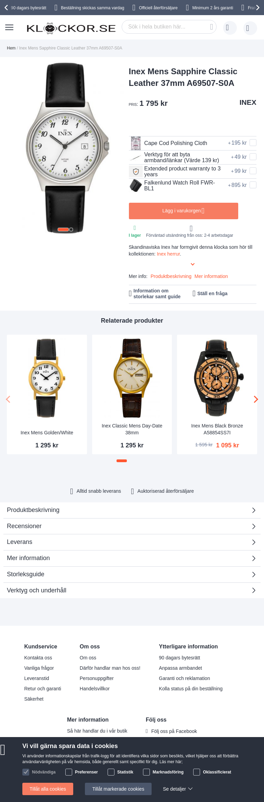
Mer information (211, 276)
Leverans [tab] (19, 541)
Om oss (88, 657)
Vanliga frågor (39, 668)
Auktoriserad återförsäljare (166, 491)
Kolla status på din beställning (190, 688)
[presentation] (7, 7)
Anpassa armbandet (180, 668)
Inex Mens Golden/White (47, 432)
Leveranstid (36, 678)
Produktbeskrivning (171, 276)
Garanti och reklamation (184, 678)
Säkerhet (33, 699)
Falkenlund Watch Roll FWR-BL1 (172, 185)
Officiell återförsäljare (158, 7)
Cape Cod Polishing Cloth (168, 143)
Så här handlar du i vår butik (97, 731)
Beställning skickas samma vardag (92, 7)
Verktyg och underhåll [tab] (36, 590)
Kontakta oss (38, 657)
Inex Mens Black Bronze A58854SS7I (217, 429)
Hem (11, 48)
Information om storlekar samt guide (156, 293)
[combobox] (169, 27)
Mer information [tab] (28, 558)
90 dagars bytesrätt (28, 7)
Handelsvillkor (95, 688)
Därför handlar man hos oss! (110, 668)
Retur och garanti (42, 688)
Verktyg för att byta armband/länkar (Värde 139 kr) (174, 157)
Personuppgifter (97, 678)
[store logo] (71, 28)
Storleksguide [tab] (25, 574)
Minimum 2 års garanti (212, 7)
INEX (248, 102)
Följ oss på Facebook (174, 731)
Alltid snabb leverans (99, 491)
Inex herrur (168, 254)
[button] (63, 229)
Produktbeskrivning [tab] (33, 509)
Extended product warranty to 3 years (175, 171)
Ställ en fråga (212, 293)
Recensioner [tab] (129, 528)
